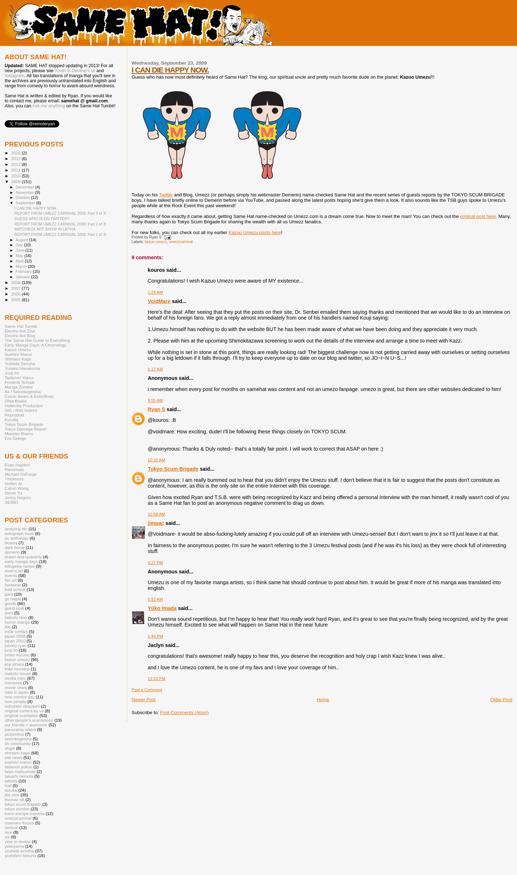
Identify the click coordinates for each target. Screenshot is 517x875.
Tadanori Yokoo (19, 377)
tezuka (11, 790)
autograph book (19, 533)
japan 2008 (15, 636)
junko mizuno (17, 654)
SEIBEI (11, 502)
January (23, 277)
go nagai (13, 598)
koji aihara (14, 664)
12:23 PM (157, 678)
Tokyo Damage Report (26, 429)
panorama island (20, 729)
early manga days (21, 561)
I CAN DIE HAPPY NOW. (170, 70)
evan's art (14, 570)
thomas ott (14, 799)
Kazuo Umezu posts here (255, 232)
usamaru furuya (19, 822)
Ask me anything (48, 105)
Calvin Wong (16, 488)
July (20, 245)
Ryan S (156, 409)
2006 (16, 294)
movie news (16, 687)
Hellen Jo (13, 483)
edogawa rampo (20, 566)
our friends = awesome (26, 724)
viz (7, 836)
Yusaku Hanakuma (22, 368)
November (25, 192)
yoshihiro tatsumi (20, 855)
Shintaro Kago (18, 359)
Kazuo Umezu (18, 349)
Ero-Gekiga (15, 438)
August (22, 240)
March (22, 266)
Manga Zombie (19, 387)
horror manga (17, 622)
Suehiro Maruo (18, 354)
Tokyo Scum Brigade (173, 469)
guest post (14, 608)
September (26, 203)
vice (8, 832)
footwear (13, 584)
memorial (13, 682)
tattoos (11, 780)
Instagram (14, 75)
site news (13, 757)
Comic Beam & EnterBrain (29, 396)
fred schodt (15, 589)
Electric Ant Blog (20, 335)
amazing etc (16, 528)
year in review (18, 841)
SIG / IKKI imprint (21, 410)
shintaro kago (17, 752)
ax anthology (16, 538)
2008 (16, 282)
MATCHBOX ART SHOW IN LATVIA (44, 229)
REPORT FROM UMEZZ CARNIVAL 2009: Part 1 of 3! (60, 234)
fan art (11, 580)
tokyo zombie (17, 808)
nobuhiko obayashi (22, 706)
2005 (16, 299)
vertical (11, 827)
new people (15, 701)
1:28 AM (155, 292)
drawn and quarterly (23, 556)
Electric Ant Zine (20, 331)
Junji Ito (12, 373)
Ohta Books (16, 401)
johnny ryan (16, 645)
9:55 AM (155, 400)
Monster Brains (19, 433)
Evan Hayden (17, 464)
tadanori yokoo (18, 766)
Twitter (166, 194)
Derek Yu (13, 492)
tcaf (8, 785)
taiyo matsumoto (20, 771)
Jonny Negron (18, 497)
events (11, 575)
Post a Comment (147, 690)
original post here (478, 216)
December (25, 187)
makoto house (18, 673)
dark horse (14, 547)
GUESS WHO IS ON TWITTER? (41, 219)
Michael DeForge (21, 474)
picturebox (14, 734)
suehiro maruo (18, 762)
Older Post (501, 699)
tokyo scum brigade (23, 804)
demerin (12, 552)
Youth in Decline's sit (75, 70)
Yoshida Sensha (20, 363)
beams (11, 542)
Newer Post (144, 699)
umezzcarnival (181, 242)
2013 (16, 158)
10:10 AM (156, 460)
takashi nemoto (19, 776)
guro (9, 612)
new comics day (19, 696)
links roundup (17, 668)
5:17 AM (155, 369)
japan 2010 (15, 640)
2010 (16, 175)
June (20, 250)
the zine (12, 794)
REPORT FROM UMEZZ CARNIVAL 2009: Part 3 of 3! (60, 213)
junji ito (11, 650)
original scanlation (21, 715)
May (20, 255)
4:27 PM (155, 562)
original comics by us (24, 710)
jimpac (156, 523)
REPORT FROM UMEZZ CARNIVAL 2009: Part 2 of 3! (60, 224)
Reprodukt (14, 415)
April (20, 261)
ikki (8, 626)
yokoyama (14, 846)
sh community (18, 743)
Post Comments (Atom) (184, 712)
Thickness (14, 478)
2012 (16, 164)
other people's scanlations (29, 720)
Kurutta (11, 419)
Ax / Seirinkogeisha (23, 391)
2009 (16, 181)
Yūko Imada (162, 608)
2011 (16, 170)
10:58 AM (156, 514)
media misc (15, 678)
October (23, 197)
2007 (16, 288)
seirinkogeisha (18, 738)
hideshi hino (16, 617)
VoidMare (159, 301)
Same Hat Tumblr (21, 326)
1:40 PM (155, 636)
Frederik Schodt (19, 382)
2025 (16, 152)
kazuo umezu (156, 242)
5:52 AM (155, 599)
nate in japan (17, 692)
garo (9, 594)
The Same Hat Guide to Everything (37, 340)
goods (10, 603)
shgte (10, 748)
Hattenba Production (24, 405)
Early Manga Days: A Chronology (35, 345)
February (24, 271)
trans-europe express (25, 813)
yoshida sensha (19, 850)
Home (323, 699)
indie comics (16, 631)
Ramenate (14, 469)
